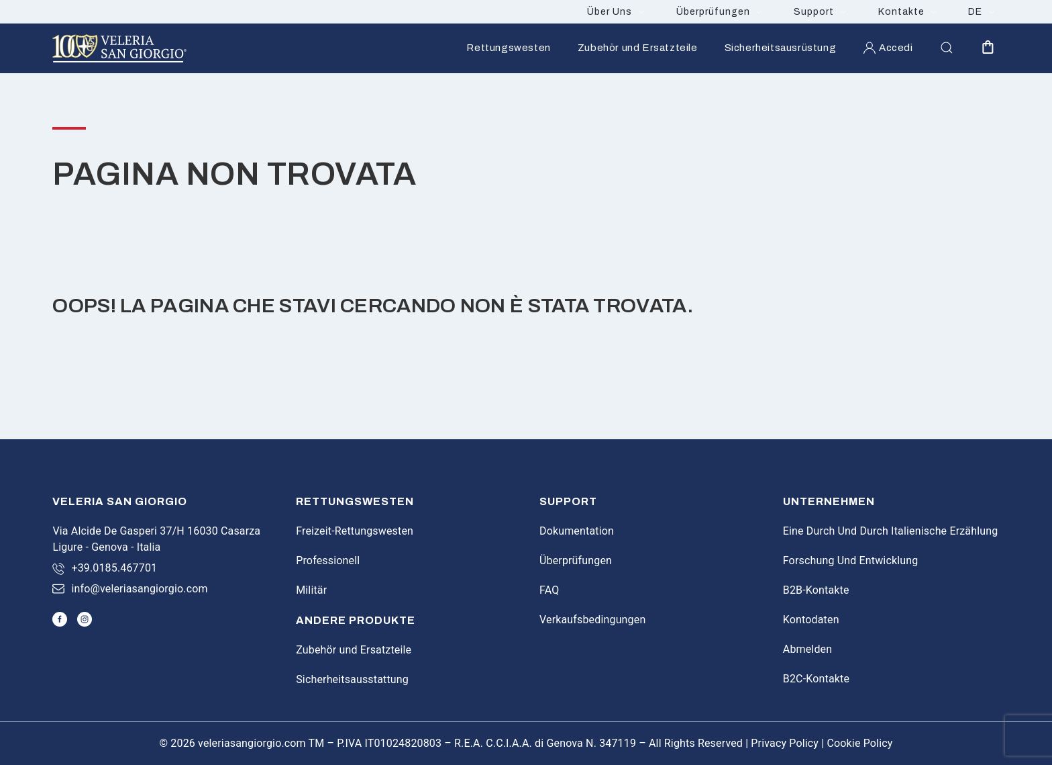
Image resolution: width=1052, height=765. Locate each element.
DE (975, 12)
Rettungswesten (508, 47)
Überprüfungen (713, 12)
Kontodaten (811, 619)
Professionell (328, 560)
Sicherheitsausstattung (352, 679)
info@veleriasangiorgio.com (139, 588)
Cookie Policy (859, 743)
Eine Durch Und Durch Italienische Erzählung (890, 531)
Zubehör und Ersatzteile (638, 47)
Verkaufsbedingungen (592, 619)
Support (814, 12)
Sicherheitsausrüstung (781, 47)
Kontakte (901, 12)
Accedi (887, 47)
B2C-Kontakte (816, 678)
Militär (311, 590)
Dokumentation (576, 531)
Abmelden (807, 649)
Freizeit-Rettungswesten (354, 531)
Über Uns (609, 12)
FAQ (549, 590)
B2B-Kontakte (816, 590)
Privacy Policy (785, 743)
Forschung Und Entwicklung (850, 560)
